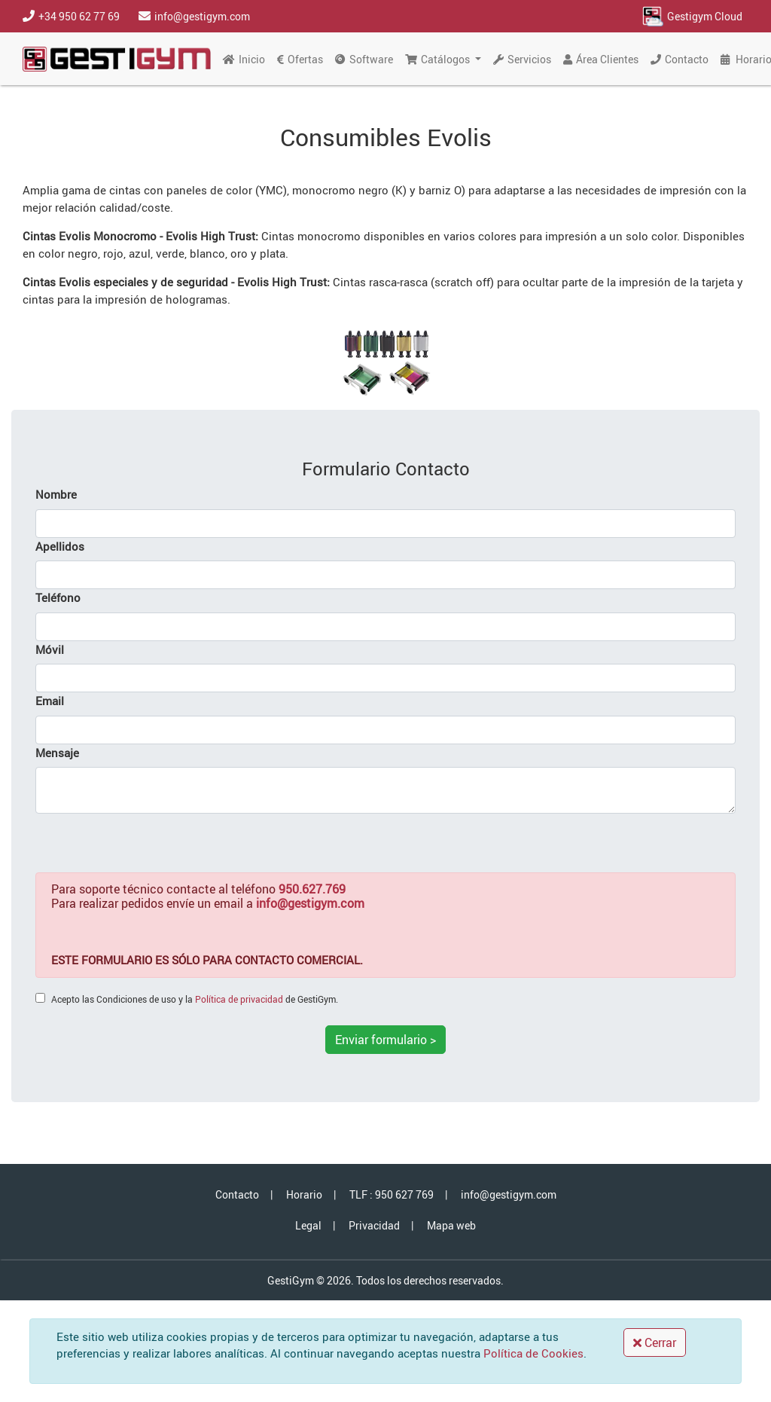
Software (364, 59)
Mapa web (451, 1225)
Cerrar (654, 1342)
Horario (304, 1194)
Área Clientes (600, 59)
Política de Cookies (533, 1353)
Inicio (244, 59)
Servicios (522, 59)
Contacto (680, 59)
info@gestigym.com (508, 1194)
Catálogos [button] (438, 59)
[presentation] (149, 843)
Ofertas (300, 59)
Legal (308, 1225)
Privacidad (374, 1225)
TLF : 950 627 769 (391, 1194)
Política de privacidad (239, 999)
